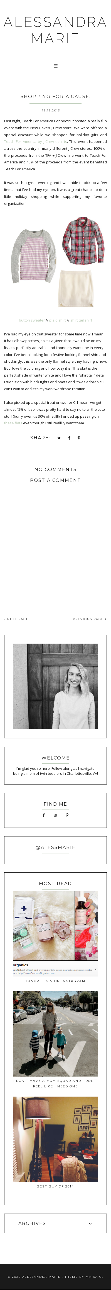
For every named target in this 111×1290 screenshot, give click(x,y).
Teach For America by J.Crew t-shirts (35, 141)
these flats (13, 422)
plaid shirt (57, 320)
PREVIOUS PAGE (90, 619)
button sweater (32, 320)
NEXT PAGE (16, 619)
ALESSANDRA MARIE (55, 30)
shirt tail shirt (81, 320)
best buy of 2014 (55, 1186)
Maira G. (94, 1277)
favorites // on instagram (55, 981)
